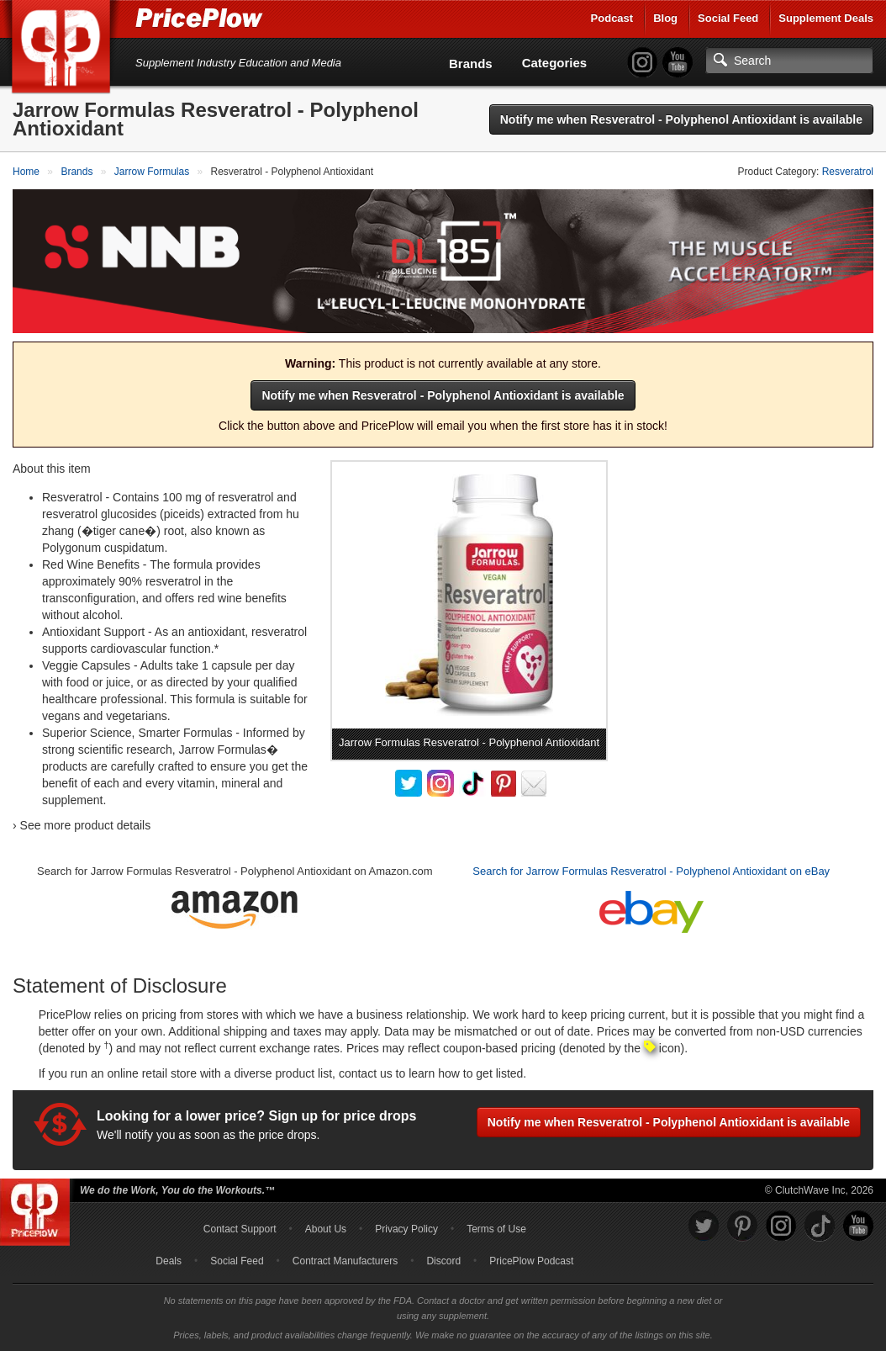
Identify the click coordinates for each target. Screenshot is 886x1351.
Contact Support (240, 1229)
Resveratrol (847, 171)
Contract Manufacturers (345, 1261)
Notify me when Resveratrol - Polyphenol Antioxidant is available (681, 119)
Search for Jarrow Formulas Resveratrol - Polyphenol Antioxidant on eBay (651, 871)
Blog (665, 18)
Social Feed (728, 18)
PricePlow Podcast (531, 1261)
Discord (443, 1261)
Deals (169, 1261)
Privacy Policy (406, 1229)
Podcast (612, 18)
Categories (555, 63)
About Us (325, 1229)
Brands (471, 63)
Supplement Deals (825, 18)
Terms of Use (496, 1229)
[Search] (789, 60)
